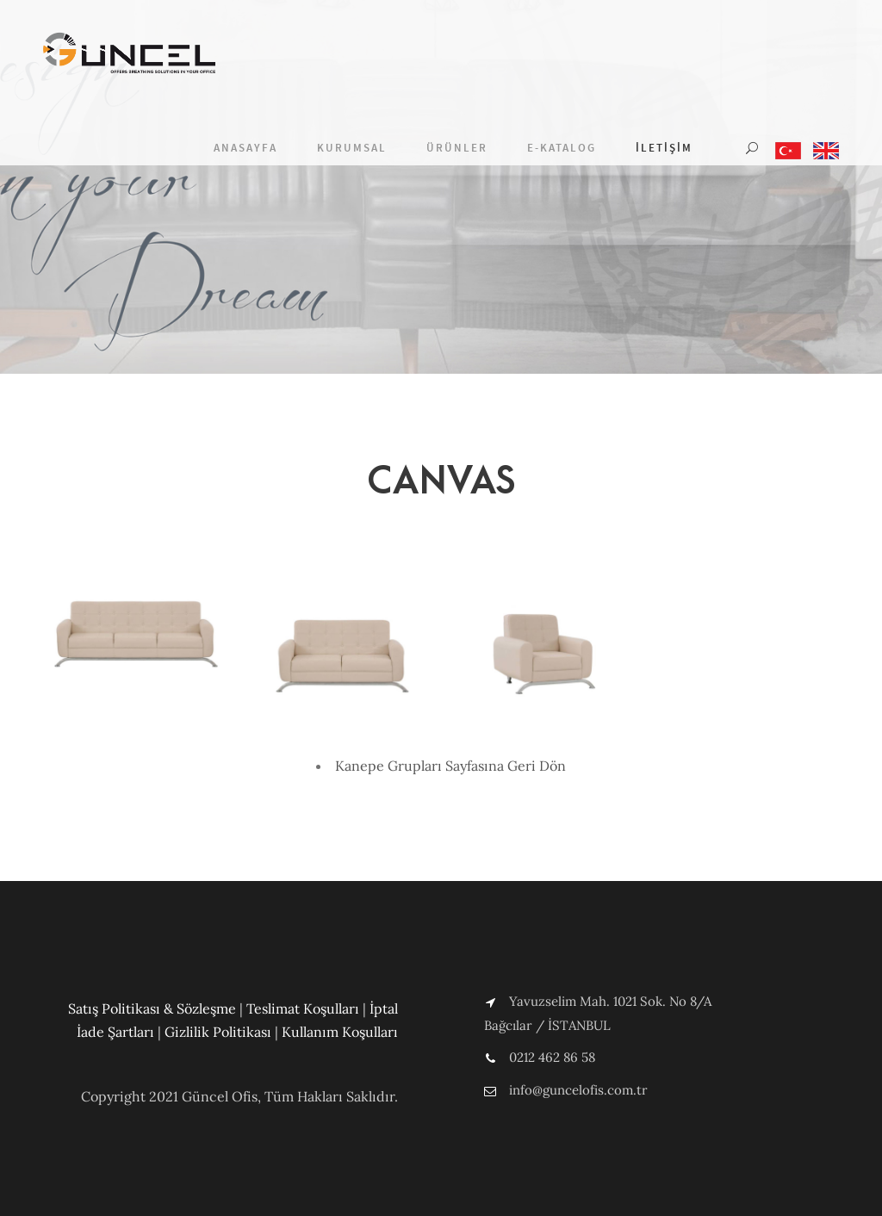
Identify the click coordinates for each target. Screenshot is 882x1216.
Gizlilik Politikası (218, 1031)
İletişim (664, 147)
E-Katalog (561, 147)
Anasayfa (245, 147)
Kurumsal (352, 147)
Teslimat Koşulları (302, 1008)
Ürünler (457, 147)
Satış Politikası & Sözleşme (152, 1008)
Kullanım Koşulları (340, 1031)
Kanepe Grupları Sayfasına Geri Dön (450, 765)
